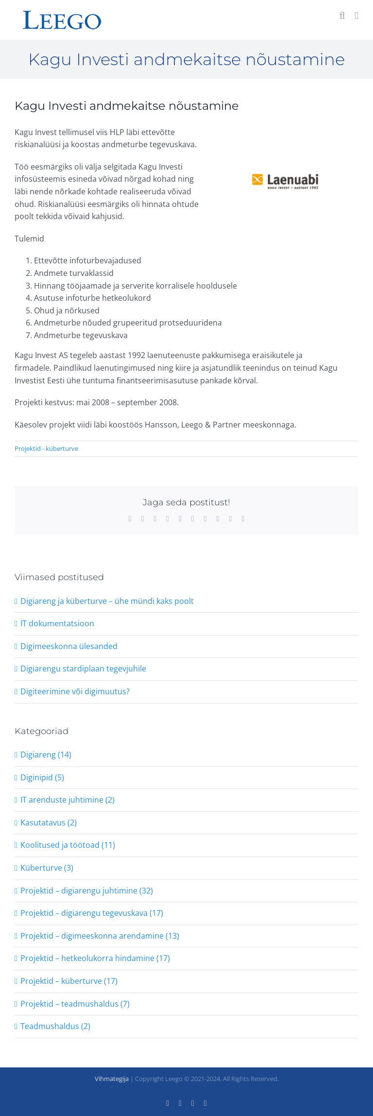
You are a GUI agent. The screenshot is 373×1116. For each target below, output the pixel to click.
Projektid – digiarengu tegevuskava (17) (91, 913)
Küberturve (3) (46, 867)
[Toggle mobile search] (342, 16)
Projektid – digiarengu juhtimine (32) (86, 890)
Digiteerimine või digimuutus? (75, 691)
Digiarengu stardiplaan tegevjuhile (83, 668)
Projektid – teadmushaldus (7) (75, 1003)
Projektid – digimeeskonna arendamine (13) (99, 935)
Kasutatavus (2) (48, 822)
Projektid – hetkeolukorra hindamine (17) (95, 958)
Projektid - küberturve (46, 448)
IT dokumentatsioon (57, 623)
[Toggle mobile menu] (356, 16)
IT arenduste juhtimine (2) (67, 799)
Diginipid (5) (42, 777)
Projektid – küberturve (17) (69, 981)
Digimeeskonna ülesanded (69, 646)
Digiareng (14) (45, 754)
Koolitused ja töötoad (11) (67, 845)
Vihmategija (112, 1078)
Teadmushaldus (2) (55, 1026)
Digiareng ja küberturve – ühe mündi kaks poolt (107, 601)
